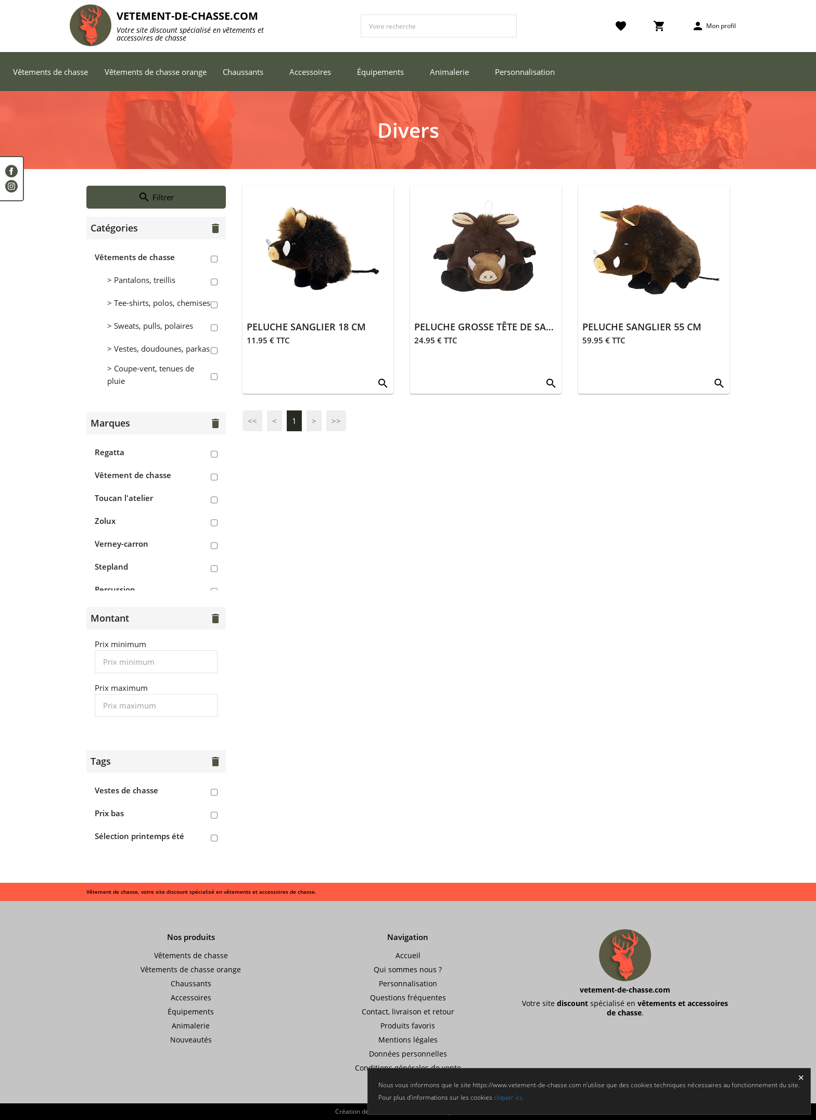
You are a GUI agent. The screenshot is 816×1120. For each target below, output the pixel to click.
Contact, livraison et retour (408, 1011)
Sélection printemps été (139, 836)
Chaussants (243, 72)
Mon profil (714, 26)
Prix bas (109, 813)
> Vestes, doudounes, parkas (158, 348)
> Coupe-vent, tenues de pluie (150, 374)
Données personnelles (408, 1054)
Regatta (109, 452)
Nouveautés (191, 1040)
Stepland (111, 566)
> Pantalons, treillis (141, 280)
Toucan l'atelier (124, 498)
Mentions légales (408, 1040)
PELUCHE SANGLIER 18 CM (306, 326)
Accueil (408, 955)
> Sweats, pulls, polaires (150, 325)
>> (336, 421)
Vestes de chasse (126, 790)
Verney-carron (121, 543)
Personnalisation (525, 72)
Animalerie (449, 72)
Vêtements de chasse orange (156, 72)
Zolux (105, 521)
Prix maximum (121, 688)
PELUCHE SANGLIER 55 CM (642, 326)
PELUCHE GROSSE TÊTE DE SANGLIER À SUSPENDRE (529, 326)
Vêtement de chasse (133, 475)
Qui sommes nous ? (408, 969)
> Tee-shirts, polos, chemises (158, 303)
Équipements (380, 72)
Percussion (115, 589)
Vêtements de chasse (50, 72)
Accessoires (310, 72)
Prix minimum (120, 644)
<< (252, 421)
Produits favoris (407, 1026)
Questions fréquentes (408, 997)
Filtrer (156, 197)
